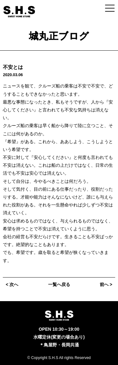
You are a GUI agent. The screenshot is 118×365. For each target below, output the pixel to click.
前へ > (106, 284)
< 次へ (12, 284)
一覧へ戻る (59, 284)
